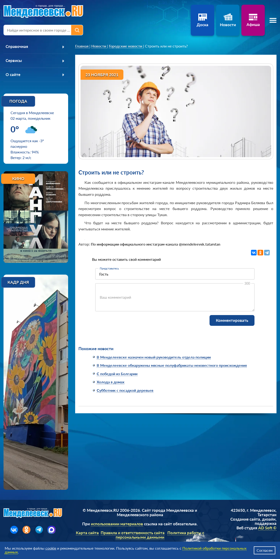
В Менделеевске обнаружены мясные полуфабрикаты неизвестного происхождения (172, 365)
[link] (82, 46)
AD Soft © (267, 528)
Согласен (265, 550)
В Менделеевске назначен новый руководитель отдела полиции (154, 357)
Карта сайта (87, 533)
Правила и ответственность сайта (133, 533)
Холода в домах (110, 382)
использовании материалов (117, 524)
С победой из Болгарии (117, 373)
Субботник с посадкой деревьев (125, 390)
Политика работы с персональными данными (160, 536)
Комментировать (232, 320)
